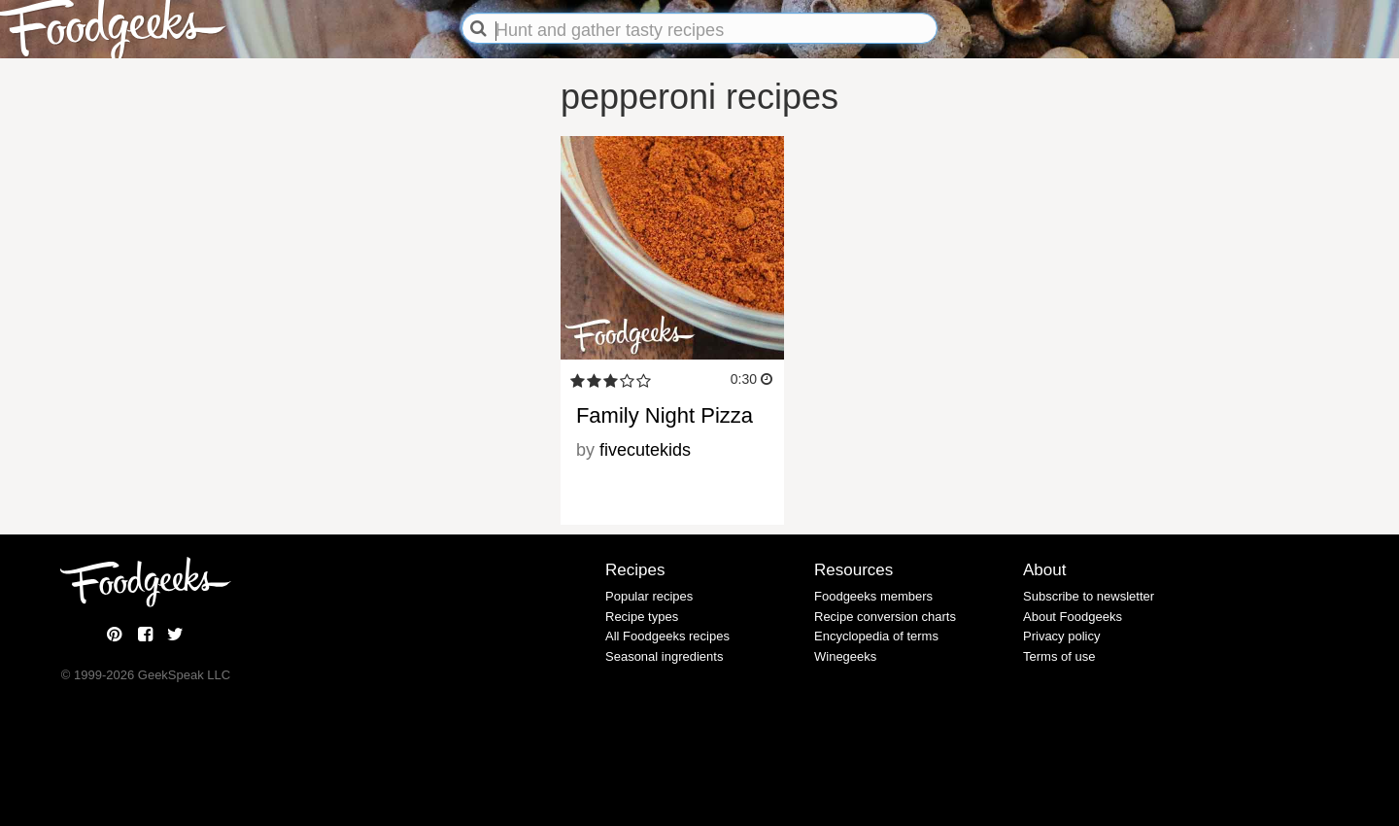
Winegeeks (845, 656)
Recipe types (641, 616)
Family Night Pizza (664, 415)
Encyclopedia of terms (876, 636)
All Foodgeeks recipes (667, 636)
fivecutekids (645, 450)
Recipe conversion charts (885, 616)
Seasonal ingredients (664, 656)
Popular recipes (649, 596)
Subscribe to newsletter (1088, 596)
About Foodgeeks (1072, 616)
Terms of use (1059, 656)
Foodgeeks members (873, 596)
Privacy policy (1061, 636)
